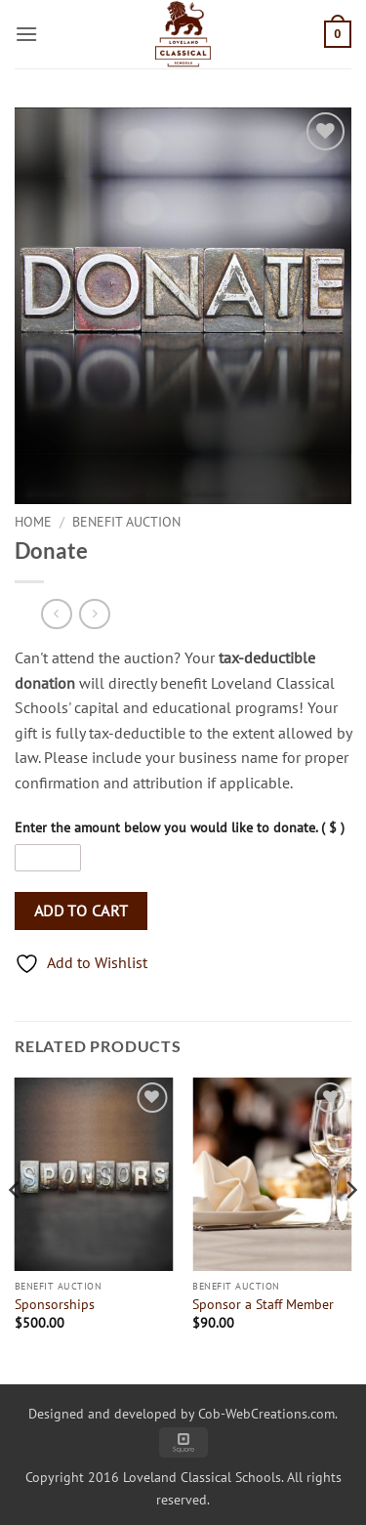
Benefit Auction (126, 521)
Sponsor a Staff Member (263, 1304)
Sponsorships (55, 1304)
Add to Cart (81, 910)
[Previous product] (94, 614)
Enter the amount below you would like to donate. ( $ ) (180, 827)
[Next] (350, 1229)
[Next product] (56, 614)
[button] (26, 34)
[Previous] (15, 1229)
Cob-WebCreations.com (266, 1413)
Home (33, 521)
